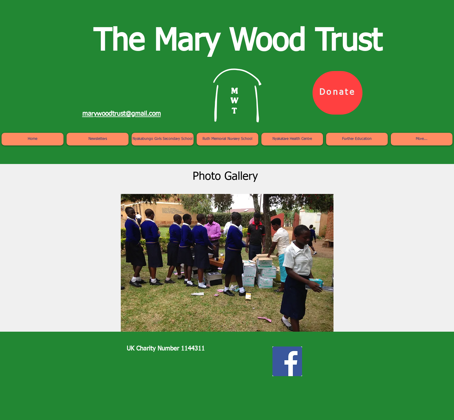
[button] (227, 263)
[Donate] (337, 93)
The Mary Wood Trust (237, 42)
